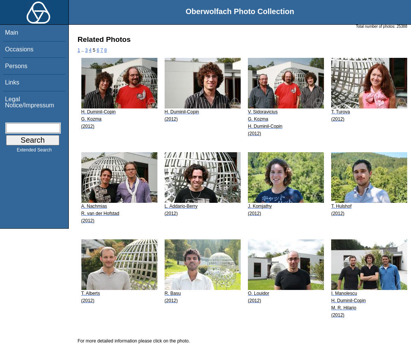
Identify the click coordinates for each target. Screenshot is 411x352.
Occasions (19, 49)
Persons (16, 66)
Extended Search (34, 151)
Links (12, 82)
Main (11, 32)
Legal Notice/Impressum (29, 102)
